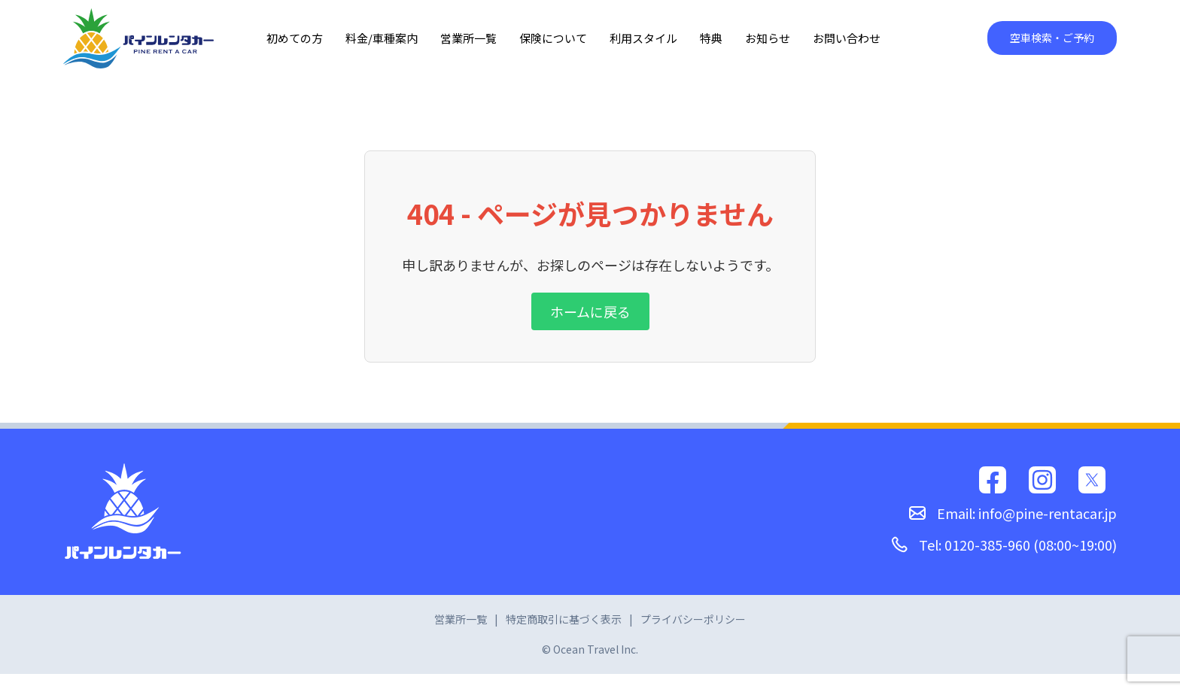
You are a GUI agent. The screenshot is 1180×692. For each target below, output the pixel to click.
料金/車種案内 (381, 38)
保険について (553, 38)
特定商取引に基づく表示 (564, 619)
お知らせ (767, 38)
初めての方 (294, 38)
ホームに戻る (590, 311)
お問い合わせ (846, 38)
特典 (711, 38)
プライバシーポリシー (693, 619)
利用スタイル (643, 38)
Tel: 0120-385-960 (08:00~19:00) (1004, 544)
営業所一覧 (468, 38)
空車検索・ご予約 (1052, 37)
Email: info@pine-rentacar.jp (1013, 513)
